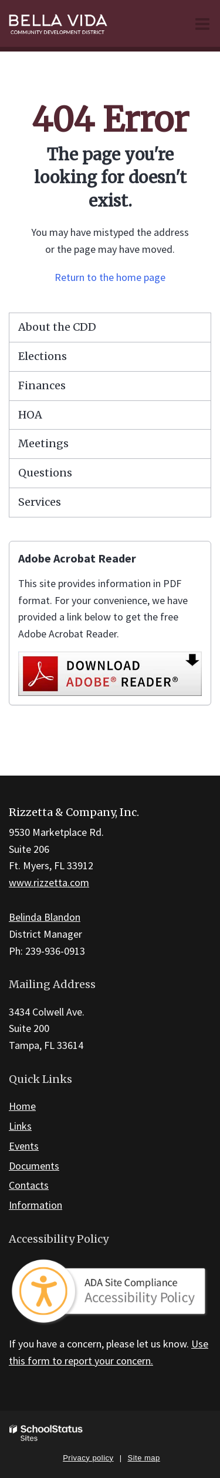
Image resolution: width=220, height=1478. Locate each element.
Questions (45, 472)
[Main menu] (202, 23)
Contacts (29, 1185)
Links (20, 1126)
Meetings (43, 443)
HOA (30, 414)
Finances (42, 385)
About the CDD (57, 327)
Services (39, 502)
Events (24, 1146)
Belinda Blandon (44, 917)
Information (35, 1205)
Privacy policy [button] (88, 1457)
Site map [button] (144, 1457)
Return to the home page (110, 277)
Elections (42, 356)
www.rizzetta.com (49, 882)
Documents (34, 1165)
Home (22, 1106)
